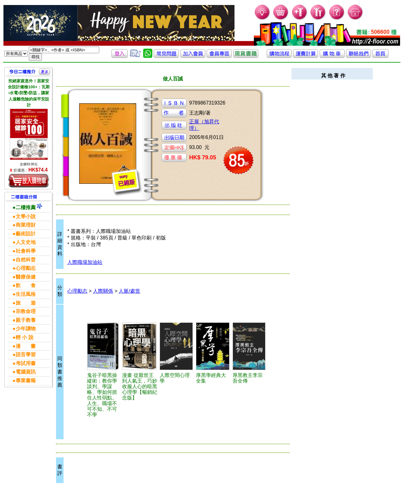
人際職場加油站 (84, 262)
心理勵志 (77, 291)
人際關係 (103, 291)
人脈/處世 (129, 291)
